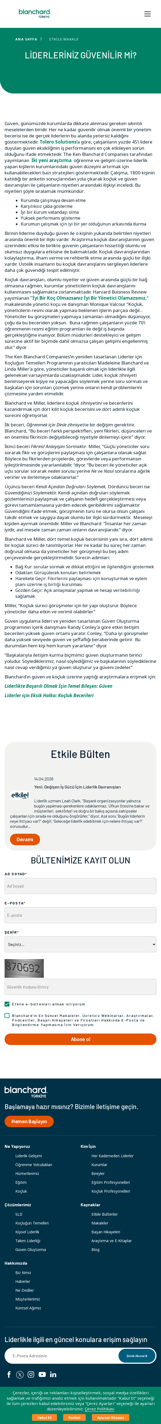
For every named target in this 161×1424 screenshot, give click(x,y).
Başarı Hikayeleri (105, 1231)
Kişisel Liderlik (27, 1231)
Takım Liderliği (27, 1240)
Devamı (25, 839)
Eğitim (21, 1182)
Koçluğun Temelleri (32, 1223)
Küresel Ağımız (28, 1307)
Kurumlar (99, 1164)
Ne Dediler (24, 1290)
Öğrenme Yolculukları (33, 1164)
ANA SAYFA (26, 39)
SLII (18, 1214)
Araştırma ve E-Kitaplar (111, 1240)
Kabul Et (44, 1417)
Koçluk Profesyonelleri (110, 1191)
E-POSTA (15, 903)
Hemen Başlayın (29, 1121)
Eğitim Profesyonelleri (110, 1182)
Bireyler (98, 1173)
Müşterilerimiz (27, 1299)
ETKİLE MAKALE (64, 39)
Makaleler (99, 1223)
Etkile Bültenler (104, 1214)
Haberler (22, 1281)
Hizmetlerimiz (27, 1173)
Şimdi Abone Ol (137, 1356)
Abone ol (80, 1039)
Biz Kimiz (23, 1272)
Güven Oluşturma (30, 1249)
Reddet (74, 1417)
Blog (95, 1249)
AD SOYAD (16, 873)
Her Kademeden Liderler (112, 1155)
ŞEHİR (12, 932)
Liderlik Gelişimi (28, 1155)
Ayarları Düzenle (110, 1417)
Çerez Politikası (99, 1408)
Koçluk (21, 1191)
